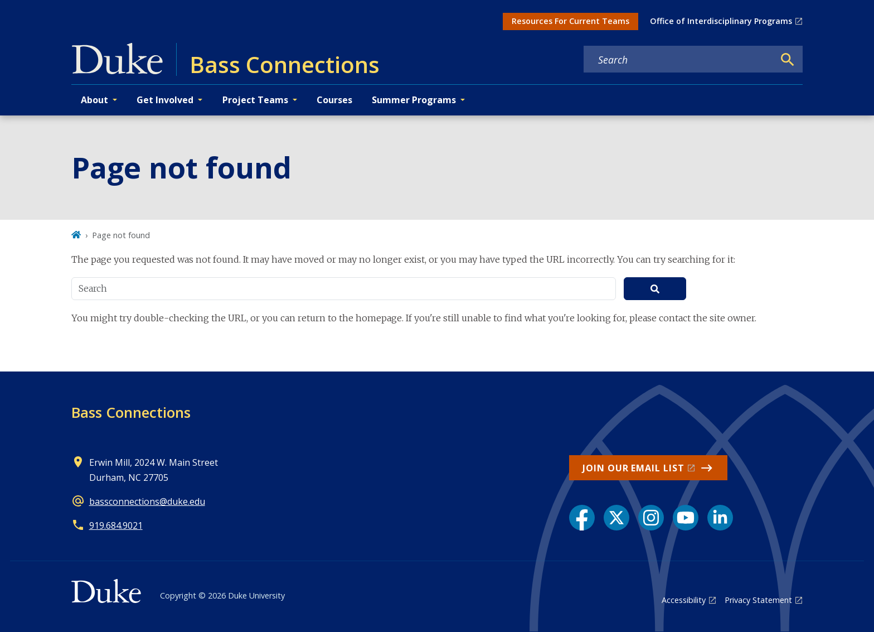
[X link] (616, 517)
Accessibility (684, 600)
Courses (334, 100)
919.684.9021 (116, 525)
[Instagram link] (651, 517)
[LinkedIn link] (720, 517)
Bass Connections (131, 412)
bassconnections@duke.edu (147, 501)
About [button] (94, 100)
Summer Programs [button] (414, 100)
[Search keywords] (679, 59)
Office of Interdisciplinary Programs (721, 21)
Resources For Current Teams (570, 21)
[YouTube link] (685, 517)
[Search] (787, 59)
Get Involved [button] (165, 100)
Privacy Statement (758, 600)
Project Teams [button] (255, 100)
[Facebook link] (582, 517)
